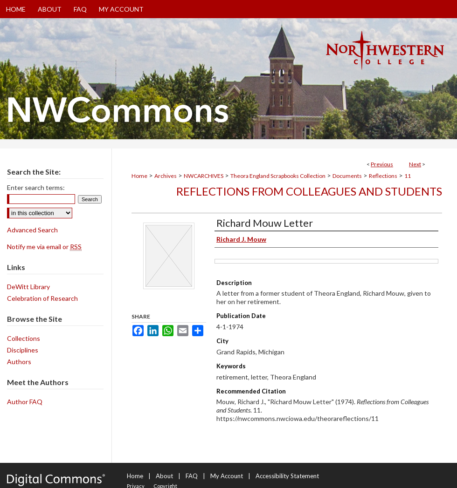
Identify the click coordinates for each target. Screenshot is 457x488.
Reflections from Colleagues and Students (309, 191)
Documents (347, 175)
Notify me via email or (44, 247)
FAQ (192, 476)
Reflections (383, 175)
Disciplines (22, 350)
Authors (19, 362)
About (164, 476)
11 (407, 175)
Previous (382, 164)
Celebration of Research (42, 298)
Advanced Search (32, 230)
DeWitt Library (28, 287)
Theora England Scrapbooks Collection (277, 175)
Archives (165, 175)
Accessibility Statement (287, 476)
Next (415, 164)
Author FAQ (24, 402)
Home (139, 175)
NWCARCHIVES (203, 175)
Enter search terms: (36, 187)
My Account (226, 476)
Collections (23, 338)
